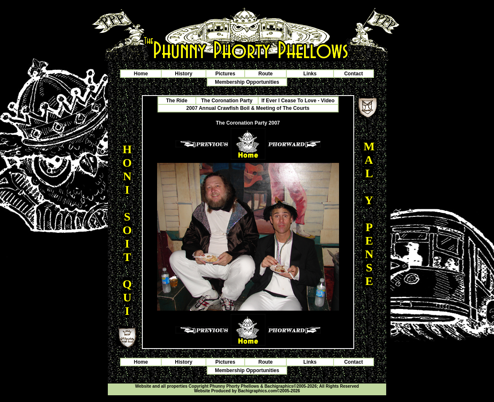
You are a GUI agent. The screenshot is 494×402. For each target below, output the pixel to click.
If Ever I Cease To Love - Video (298, 101)
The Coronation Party (226, 101)
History (183, 74)
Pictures (225, 74)
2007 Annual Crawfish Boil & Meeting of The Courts (247, 108)
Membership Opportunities (247, 82)
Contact (353, 74)
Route (266, 74)
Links (309, 74)
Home (141, 74)
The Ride (176, 101)
